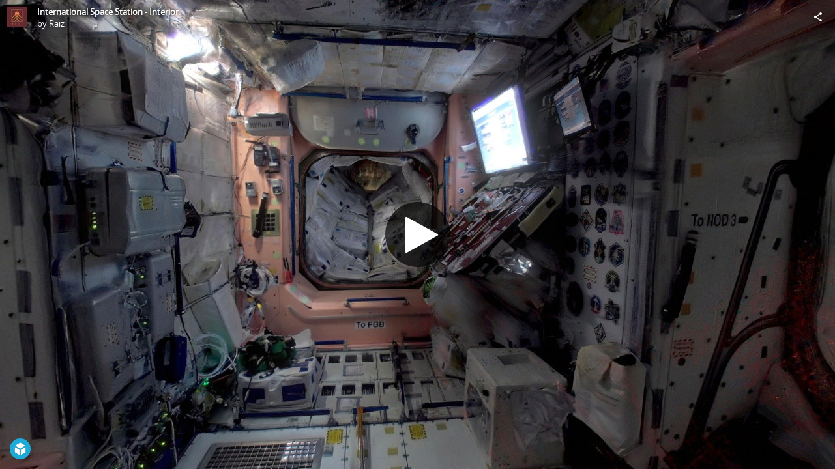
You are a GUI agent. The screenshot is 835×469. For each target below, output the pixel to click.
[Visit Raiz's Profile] (17, 17)
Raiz (57, 23)
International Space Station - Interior (108, 12)
